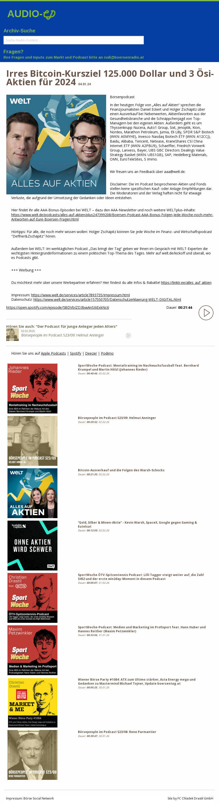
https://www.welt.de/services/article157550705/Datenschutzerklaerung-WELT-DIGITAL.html (107, 299)
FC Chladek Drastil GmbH (195, 798)
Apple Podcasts (53, 353)
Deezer (91, 353)
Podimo (107, 353)
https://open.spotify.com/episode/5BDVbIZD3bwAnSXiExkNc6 (57, 307)
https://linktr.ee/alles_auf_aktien (186, 282)
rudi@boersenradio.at (124, 57)
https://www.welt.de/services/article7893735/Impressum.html (80, 295)
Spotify (75, 353)
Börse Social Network (38, 798)
